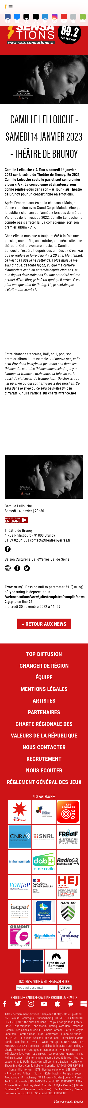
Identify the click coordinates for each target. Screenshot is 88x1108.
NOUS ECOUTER (44, 770)
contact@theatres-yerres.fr (50, 540)
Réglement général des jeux (44, 782)
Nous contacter (44, 747)
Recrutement (44, 758)
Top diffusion (44, 654)
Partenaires (44, 712)
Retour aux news (46, 623)
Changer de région (44, 665)
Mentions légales (44, 689)
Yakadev (78, 1101)
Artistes (44, 700)
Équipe (44, 677)
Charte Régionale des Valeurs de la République (44, 729)
